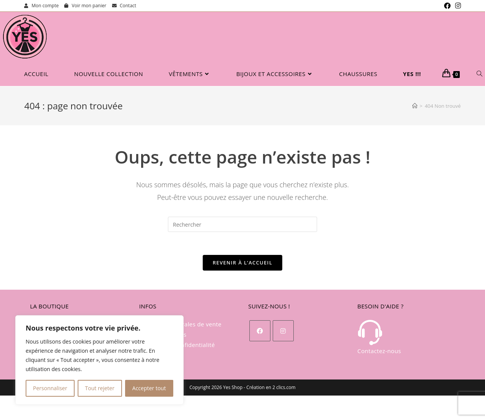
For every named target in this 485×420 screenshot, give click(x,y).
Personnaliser (50, 388)
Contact (124, 5)
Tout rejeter (99, 388)
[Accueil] (414, 105)
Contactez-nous (379, 337)
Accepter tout (149, 388)
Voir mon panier (85, 5)
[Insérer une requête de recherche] (242, 224)
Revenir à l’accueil (242, 262)
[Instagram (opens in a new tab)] (457, 6)
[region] (99, 360)
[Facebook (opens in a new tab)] (447, 6)
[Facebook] (259, 330)
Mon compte (41, 5)
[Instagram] (283, 330)
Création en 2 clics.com (271, 387)
